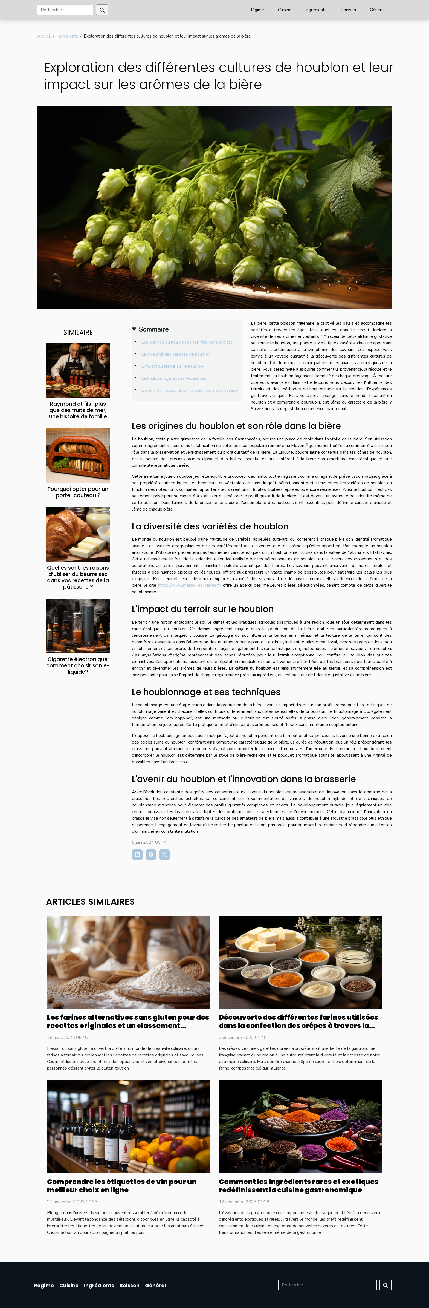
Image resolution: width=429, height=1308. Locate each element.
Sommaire (154, 329)
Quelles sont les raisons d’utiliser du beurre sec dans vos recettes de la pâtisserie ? (78, 577)
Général (377, 10)
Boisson (348, 10)
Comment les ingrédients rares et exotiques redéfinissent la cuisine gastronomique (299, 1186)
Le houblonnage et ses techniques (173, 378)
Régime (256, 10)
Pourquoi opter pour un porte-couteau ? (78, 492)
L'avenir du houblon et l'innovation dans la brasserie (189, 390)
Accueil (44, 36)
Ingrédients (316, 10)
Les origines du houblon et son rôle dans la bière (187, 342)
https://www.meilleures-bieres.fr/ (189, 585)
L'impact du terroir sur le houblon (172, 366)
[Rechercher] (65, 9)
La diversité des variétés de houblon (175, 354)
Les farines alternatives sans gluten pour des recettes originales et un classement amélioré (128, 1026)
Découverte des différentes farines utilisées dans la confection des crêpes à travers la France (298, 1026)
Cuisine (284, 10)
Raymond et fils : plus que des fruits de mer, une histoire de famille (78, 410)
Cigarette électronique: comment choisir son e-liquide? (78, 666)
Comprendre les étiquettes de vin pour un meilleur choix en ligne (121, 1186)
